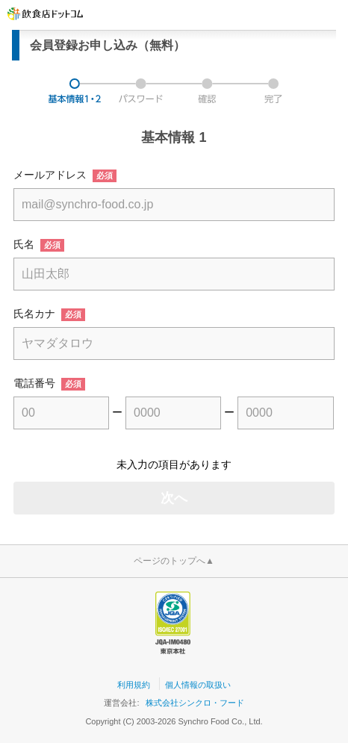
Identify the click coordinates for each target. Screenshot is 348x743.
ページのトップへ (174, 561)
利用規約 (133, 684)
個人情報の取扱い (198, 684)
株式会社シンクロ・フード (195, 702)
